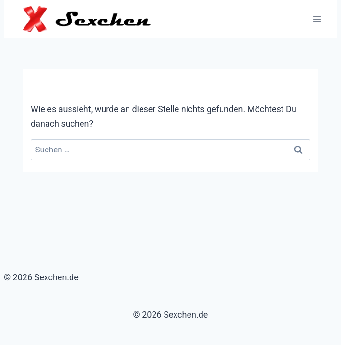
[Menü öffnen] (317, 19)
